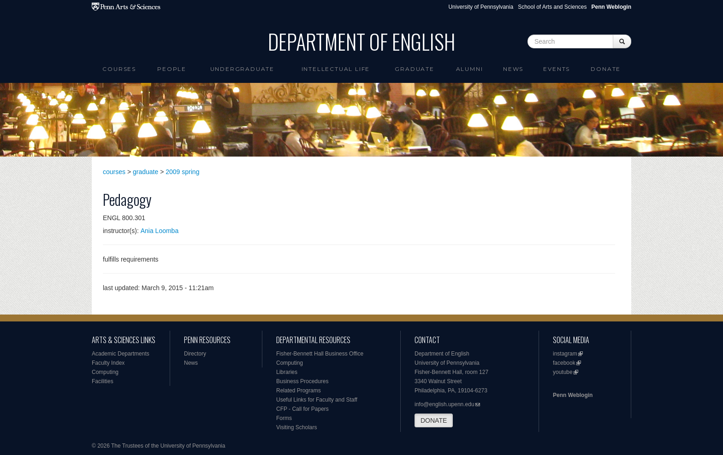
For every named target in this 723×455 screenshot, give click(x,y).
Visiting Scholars (296, 427)
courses (114, 171)
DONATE (434, 420)
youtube (563, 372)
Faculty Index (108, 363)
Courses (119, 68)
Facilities (102, 381)
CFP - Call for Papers (302, 409)
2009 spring (182, 171)
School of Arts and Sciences (552, 7)
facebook (564, 363)
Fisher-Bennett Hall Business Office (319, 353)
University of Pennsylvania (480, 7)
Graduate (414, 68)
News (513, 68)
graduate (145, 171)
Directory (195, 353)
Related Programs (298, 390)
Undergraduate (242, 68)
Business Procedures (302, 381)
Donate (606, 68)
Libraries (286, 372)
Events (556, 68)
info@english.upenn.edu (444, 404)
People (171, 68)
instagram (565, 353)
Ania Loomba (160, 230)
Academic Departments (120, 353)
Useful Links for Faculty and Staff (316, 400)
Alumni (469, 68)
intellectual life (336, 68)
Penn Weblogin (573, 395)
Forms (284, 418)
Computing (105, 372)
